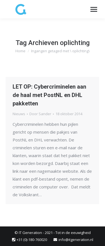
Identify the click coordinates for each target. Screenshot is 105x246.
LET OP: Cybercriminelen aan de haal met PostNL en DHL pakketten (49, 95)
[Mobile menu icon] (93, 9)
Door (40, 113)
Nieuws (19, 113)
